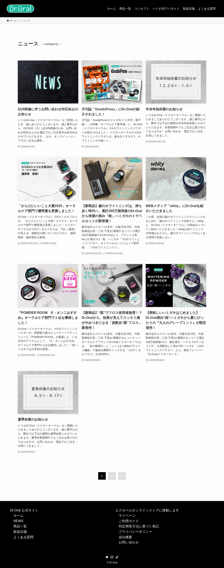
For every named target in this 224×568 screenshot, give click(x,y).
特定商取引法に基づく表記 (139, 526)
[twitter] (107, 557)
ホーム (18, 515)
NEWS (18, 521)
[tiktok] (117, 557)
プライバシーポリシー (135, 531)
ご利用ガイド (129, 521)
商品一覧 (20, 526)
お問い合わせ (129, 542)
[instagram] (112, 557)
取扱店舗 (20, 531)
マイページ (127, 515)
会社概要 (125, 537)
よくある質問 (23, 537)
